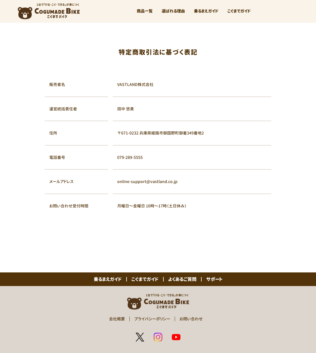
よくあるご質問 (182, 279)
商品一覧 (145, 11)
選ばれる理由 (173, 11)
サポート (214, 279)
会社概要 (117, 319)
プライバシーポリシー (152, 319)
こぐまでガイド (239, 11)
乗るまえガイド (206, 11)
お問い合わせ (191, 319)
